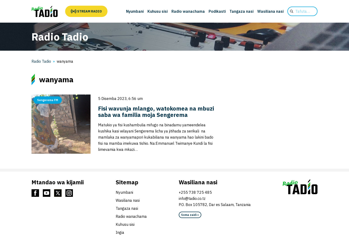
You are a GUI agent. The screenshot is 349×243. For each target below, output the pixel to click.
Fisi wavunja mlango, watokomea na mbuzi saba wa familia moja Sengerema (156, 112)
